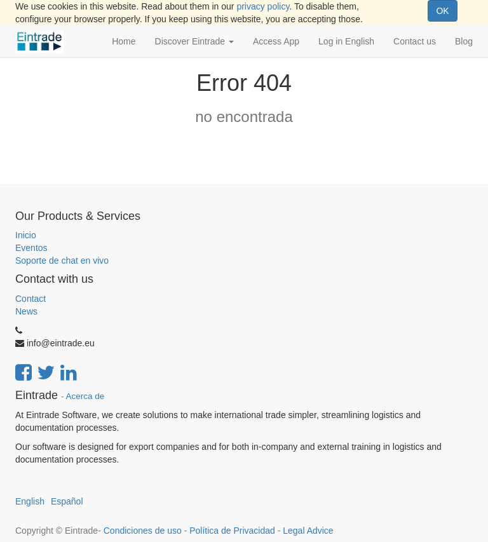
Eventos (31, 248)
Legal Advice (308, 530)
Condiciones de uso (143, 530)
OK (442, 11)
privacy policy (262, 6)
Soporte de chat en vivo (62, 260)
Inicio (25, 235)
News (26, 311)
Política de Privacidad (232, 530)
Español (67, 501)
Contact (30, 299)
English (29, 501)
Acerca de (85, 396)
